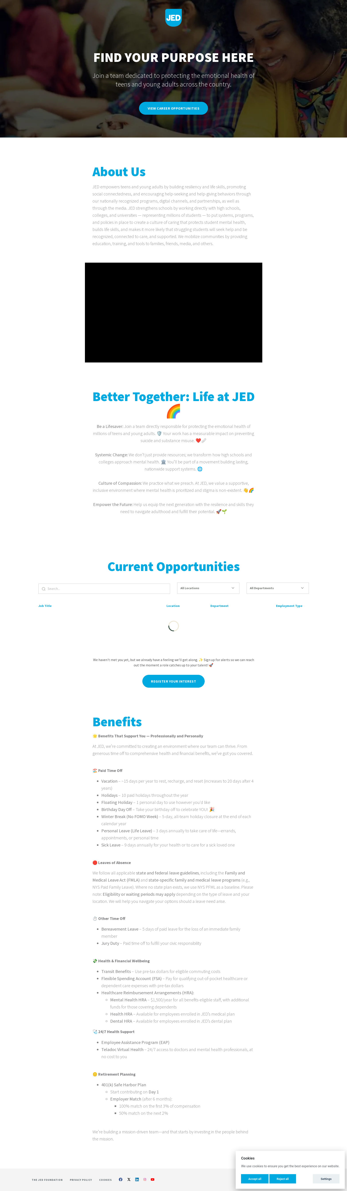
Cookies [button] (105, 1179)
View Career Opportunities (174, 108)
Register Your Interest (173, 685)
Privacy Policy (81, 1179)
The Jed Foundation (47, 1179)
